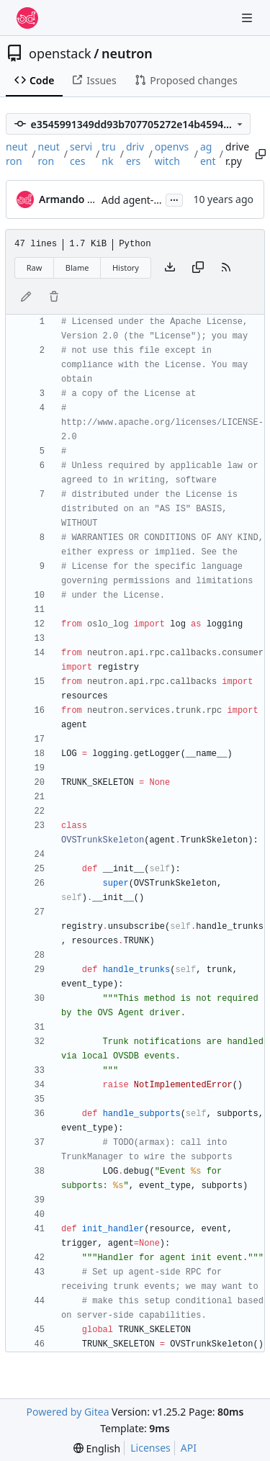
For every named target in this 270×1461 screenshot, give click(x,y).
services (81, 154)
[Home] (27, 18)
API (189, 1448)
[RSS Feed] (226, 268)
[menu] (96, 1448)
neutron (127, 53)
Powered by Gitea (68, 1412)
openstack (60, 53)
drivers (135, 154)
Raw (34, 267)
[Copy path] (259, 154)
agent (208, 154)
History (125, 267)
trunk (109, 154)
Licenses (150, 1448)
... (174, 199)
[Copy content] (198, 268)
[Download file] (169, 268)
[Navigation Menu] (248, 18)
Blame (77, 267)
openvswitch (172, 154)
